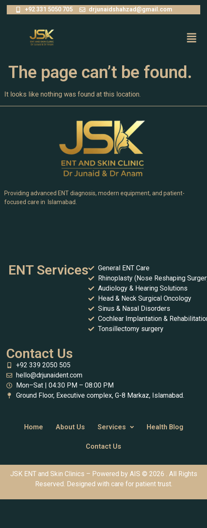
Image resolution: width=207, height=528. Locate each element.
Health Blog (165, 427)
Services (116, 427)
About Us (70, 427)
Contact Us (103, 446)
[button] (191, 38)
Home (33, 427)
